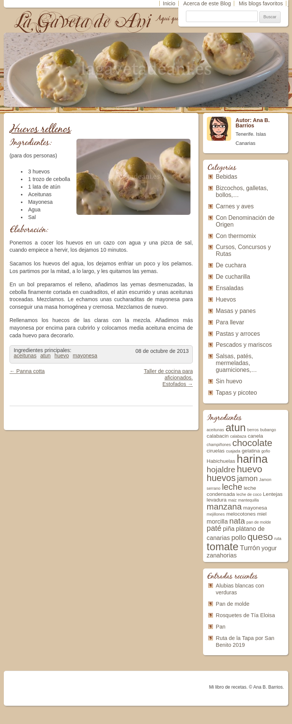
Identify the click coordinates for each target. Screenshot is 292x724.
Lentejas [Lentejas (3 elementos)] (273, 494)
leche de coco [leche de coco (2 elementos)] (249, 494)
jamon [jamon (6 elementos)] (247, 478)
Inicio (169, 3)
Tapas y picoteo (236, 392)
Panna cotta (27, 371)
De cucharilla (233, 276)
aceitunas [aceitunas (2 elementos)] (215, 429)
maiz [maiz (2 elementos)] (232, 500)
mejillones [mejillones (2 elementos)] (216, 514)
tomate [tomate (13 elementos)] (223, 547)
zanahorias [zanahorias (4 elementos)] (222, 555)
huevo (61, 355)
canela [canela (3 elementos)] (255, 436)
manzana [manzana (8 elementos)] (224, 506)
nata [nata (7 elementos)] (237, 520)
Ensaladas (230, 288)
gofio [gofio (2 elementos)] (265, 451)
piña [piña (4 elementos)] (229, 528)
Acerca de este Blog (207, 3)
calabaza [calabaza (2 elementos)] (238, 436)
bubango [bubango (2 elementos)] (268, 429)
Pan (220, 627)
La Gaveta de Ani (83, 21)
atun (45, 355)
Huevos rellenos (40, 129)
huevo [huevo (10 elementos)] (249, 469)
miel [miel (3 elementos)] (262, 514)
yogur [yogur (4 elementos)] (269, 548)
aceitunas (25, 355)
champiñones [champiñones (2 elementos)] (219, 444)
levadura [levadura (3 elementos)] (217, 500)
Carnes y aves (235, 206)
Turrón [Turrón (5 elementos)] (250, 548)
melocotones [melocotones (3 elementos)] (241, 514)
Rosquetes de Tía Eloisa (245, 615)
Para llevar (230, 322)
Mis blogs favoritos (261, 3)
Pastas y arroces (238, 333)
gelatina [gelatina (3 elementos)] (251, 451)
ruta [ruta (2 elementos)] (278, 538)
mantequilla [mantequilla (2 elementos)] (248, 500)
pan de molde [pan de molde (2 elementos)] (258, 522)
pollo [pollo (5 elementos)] (238, 537)
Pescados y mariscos (244, 344)
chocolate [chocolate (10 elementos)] (252, 443)
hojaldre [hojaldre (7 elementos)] (221, 469)
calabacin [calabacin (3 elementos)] (218, 436)
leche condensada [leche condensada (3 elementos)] (231, 491)
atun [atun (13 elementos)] (235, 427)
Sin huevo (229, 381)
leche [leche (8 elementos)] (232, 487)
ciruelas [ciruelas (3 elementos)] (216, 451)
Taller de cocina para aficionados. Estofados (168, 377)
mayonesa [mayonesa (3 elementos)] (255, 508)
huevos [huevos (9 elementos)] (221, 478)
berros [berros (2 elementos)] (253, 429)
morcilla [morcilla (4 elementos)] (217, 521)
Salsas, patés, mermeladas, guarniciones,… (236, 363)
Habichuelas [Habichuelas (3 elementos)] (221, 461)
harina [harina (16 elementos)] (252, 458)
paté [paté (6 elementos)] (214, 528)
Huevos (226, 299)
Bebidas (226, 176)
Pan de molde (232, 604)
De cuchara (231, 265)
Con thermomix (236, 236)
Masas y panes (236, 311)
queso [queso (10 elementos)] (260, 537)
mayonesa (85, 355)
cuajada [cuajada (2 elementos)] (233, 451)
